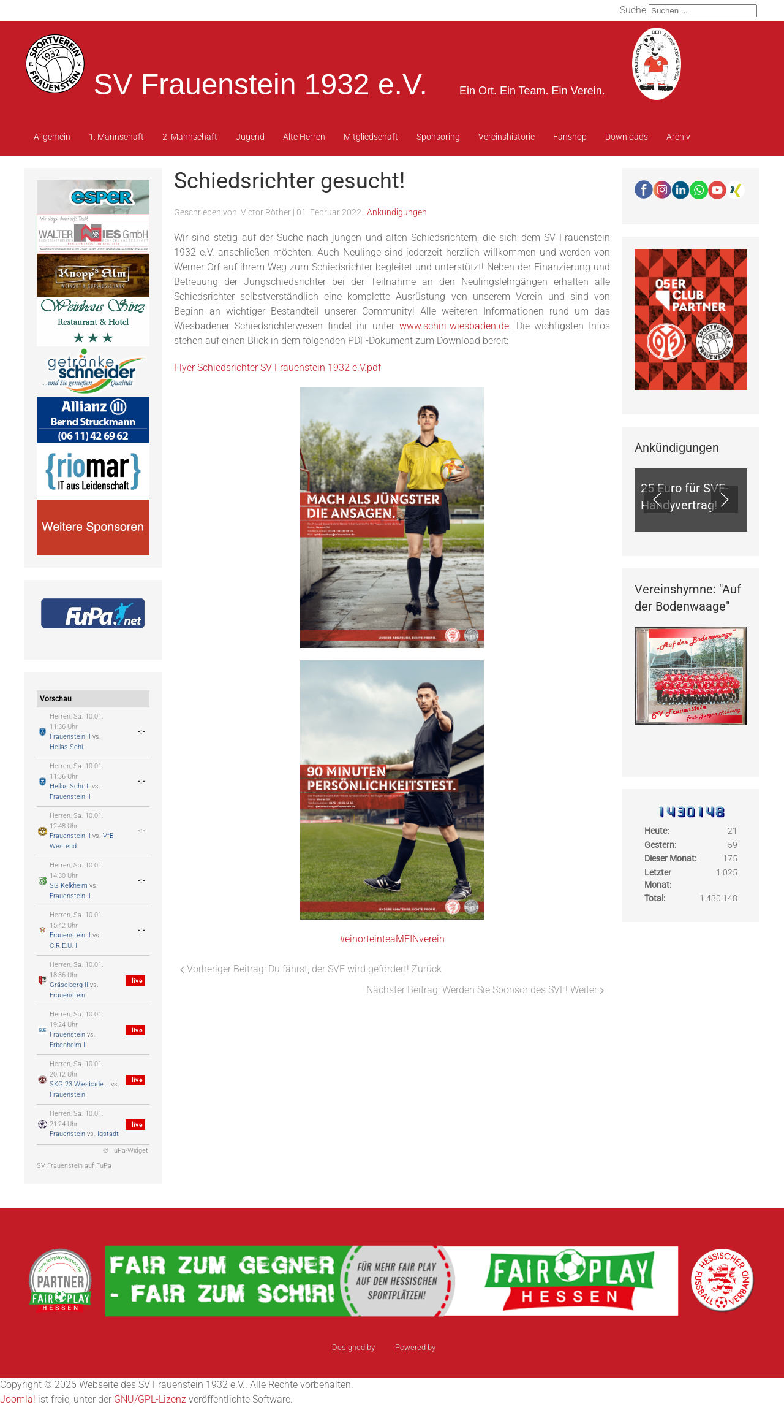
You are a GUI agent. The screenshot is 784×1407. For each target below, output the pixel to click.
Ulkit (445, 1347)
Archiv (678, 137)
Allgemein (52, 137)
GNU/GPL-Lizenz (150, 1399)
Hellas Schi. (67, 747)
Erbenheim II (68, 1045)
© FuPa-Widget (125, 1150)
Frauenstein (67, 995)
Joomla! (18, 1399)
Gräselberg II (69, 985)
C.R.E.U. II (64, 946)
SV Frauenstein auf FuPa (74, 1166)
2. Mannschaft (189, 137)
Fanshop (570, 137)
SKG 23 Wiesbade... (79, 1084)
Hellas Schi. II (70, 786)
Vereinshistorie (506, 137)
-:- (141, 732)
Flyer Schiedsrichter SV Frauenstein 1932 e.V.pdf (277, 367)
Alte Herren (304, 137)
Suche (633, 10)
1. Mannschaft (116, 137)
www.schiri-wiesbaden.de (454, 326)
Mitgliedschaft (371, 137)
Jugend (250, 137)
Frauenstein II (70, 737)
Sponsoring (438, 137)
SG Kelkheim (69, 886)
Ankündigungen (397, 212)
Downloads (626, 137)
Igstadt (108, 1134)
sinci (385, 1347)
